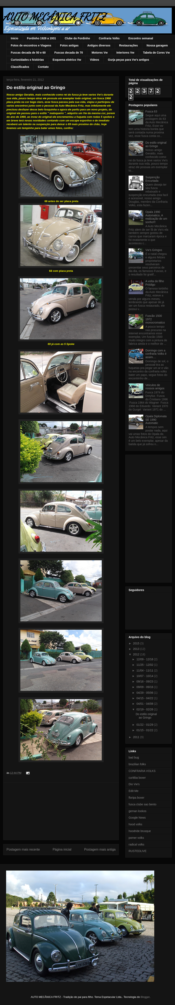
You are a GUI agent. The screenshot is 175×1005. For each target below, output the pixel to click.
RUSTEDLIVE (138, 851)
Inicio (14, 38)
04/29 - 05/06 (145, 692)
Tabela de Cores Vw (156, 52)
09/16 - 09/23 (145, 681)
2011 (136, 737)
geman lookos (137, 811)
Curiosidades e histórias (27, 59)
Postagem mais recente (23, 849)
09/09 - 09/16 (145, 687)
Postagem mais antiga (100, 849)
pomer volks (136, 837)
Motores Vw (100, 52)
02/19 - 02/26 (145, 709)
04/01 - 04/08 (145, 703)
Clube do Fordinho (77, 38)
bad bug (134, 757)
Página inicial (62, 849)
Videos (94, 59)
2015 (136, 643)
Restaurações (128, 45)
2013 (136, 649)
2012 (136, 654)
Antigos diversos (98, 45)
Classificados (20, 66)
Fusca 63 (151, 111)
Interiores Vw (125, 52)
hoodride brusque (140, 831)
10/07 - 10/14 (145, 676)
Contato (43, 66)
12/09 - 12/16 (145, 659)
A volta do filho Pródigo (154, 283)
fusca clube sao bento (142, 804)
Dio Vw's (134, 784)
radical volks (136, 844)
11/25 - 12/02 (145, 664)
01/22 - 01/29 (145, 724)
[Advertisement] (61, 811)
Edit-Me (133, 791)
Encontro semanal (140, 38)
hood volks (135, 824)
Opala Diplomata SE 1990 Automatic (156, 420)
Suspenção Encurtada (152, 179)
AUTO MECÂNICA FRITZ (54, 17)
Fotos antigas (69, 45)
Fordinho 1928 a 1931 (41, 38)
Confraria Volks (109, 38)
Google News (137, 817)
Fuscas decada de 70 (68, 52)
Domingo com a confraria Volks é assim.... (156, 354)
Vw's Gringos (153, 250)
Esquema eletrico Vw (67, 59)
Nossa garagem (157, 45)
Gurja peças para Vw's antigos (128, 59)
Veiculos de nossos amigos (154, 386)
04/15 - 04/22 (145, 698)
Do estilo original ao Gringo (156, 144)
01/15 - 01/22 (145, 730)
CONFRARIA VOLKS (142, 771)
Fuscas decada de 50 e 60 (28, 52)
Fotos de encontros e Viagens (31, 45)
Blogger (145, 996)
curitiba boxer (137, 777)
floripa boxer (136, 797)
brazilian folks (137, 764)
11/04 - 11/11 (145, 670)
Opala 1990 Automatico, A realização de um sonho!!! (156, 217)
